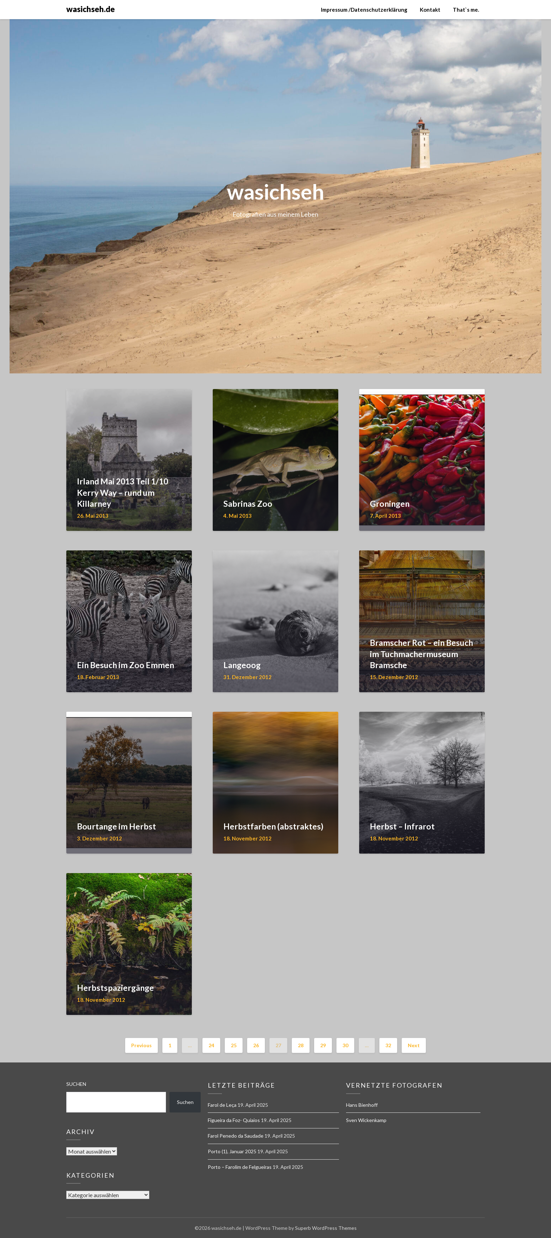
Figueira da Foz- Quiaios (234, 1120)
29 (323, 1045)
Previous (141, 1045)
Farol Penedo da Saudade (235, 1136)
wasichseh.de (90, 9)
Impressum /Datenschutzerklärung (364, 9)
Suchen (76, 1084)
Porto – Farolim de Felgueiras (240, 1167)
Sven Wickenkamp (366, 1120)
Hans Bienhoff (362, 1105)
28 (301, 1045)
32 (388, 1045)
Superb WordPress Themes (326, 1228)
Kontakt (430, 9)
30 (345, 1045)
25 (233, 1045)
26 (256, 1045)
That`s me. (466, 9)
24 (211, 1045)
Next (414, 1045)
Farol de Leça (222, 1105)
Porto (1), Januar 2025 (232, 1151)
